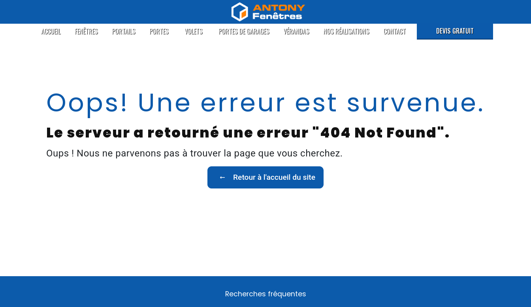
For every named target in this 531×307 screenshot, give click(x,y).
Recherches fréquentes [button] (265, 294)
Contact (394, 31)
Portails (123, 31)
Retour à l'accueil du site (265, 177)
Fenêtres (86, 31)
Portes (158, 31)
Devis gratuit (455, 31)
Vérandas (296, 31)
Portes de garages (243, 31)
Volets (193, 31)
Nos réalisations (346, 31)
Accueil (50, 31)
